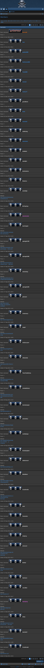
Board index (5, 664)
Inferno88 (24, 32)
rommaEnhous (26, 388)
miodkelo (24, 151)
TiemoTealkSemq (26, 373)
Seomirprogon (25, 405)
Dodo (23, 111)
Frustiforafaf (25, 647)
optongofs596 (25, 256)
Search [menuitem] (42, 14)
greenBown (25, 101)
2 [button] (31, 24)
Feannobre (25, 516)
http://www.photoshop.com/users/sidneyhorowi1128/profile (6, 396)
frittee (23, 616)
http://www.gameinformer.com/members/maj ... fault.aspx (6, 497)
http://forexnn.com (4, 653)
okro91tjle (24, 191)
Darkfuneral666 (26, 62)
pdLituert (24, 296)
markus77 (24, 91)
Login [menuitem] (43, 9)
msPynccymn (25, 342)
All (8, 20)
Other (2, 22)
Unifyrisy (24, 536)
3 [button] (33, 24)
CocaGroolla (25, 489)
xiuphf (23, 327)
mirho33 (24, 82)
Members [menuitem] (38, 664)
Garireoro (24, 578)
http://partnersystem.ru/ (5, 411)
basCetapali (25, 226)
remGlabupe (25, 434)
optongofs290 (25, 287)
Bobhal (24, 562)
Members (7, 9)
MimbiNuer (25, 474)
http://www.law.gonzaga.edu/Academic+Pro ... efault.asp (6, 554)
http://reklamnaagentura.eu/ (6, 319)
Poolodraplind (25, 450)
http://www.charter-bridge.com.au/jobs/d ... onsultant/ (5, 305)
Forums (4, 9)
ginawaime (25, 526)
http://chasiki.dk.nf (4, 594)
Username (2, 27)
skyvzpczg (25, 601)
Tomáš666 (24, 72)
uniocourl (24, 546)
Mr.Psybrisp (25, 206)
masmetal (24, 121)
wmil (23, 506)
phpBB (17, 666)
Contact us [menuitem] (25, 664)
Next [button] (43, 25)
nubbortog (25, 131)
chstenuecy (25, 313)
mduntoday (25, 271)
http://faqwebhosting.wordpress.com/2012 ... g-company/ (6, 442)
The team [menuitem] (13, 11)
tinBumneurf (25, 460)
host (23, 42)
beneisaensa (25, 171)
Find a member (5, 11)
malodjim (24, 161)
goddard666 (25, 52)
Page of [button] (27, 25)
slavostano (25, 141)
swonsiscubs (25, 216)
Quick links (2, 9)
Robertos (24, 181)
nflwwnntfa (25, 357)
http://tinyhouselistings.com (6, 467)
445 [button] (40, 24)
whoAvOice (25, 418)
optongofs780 (25, 241)
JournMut (24, 587)
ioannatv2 (24, 632)
